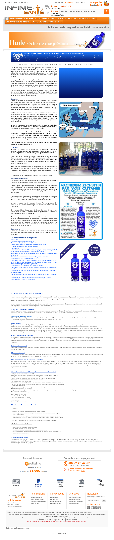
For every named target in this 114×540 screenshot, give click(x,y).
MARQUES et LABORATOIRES (23, 18)
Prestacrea (62, 533)
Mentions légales (74, 499)
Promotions (54, 497)
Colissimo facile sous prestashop (18, 528)
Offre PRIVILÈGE (36, 497)
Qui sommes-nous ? (75, 497)
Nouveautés (54, 499)
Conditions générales (76, 501)
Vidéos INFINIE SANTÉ (38, 501)
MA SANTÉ (44, 18)
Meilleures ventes (55, 501)
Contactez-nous (74, 503)
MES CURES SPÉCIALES (84, 18)
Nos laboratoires (55, 503)
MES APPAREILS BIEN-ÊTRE (18, 22)
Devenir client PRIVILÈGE (43, 22)
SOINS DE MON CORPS (61, 18)
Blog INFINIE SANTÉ (37, 499)
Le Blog (58, 22)
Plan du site (35, 503)
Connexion (69, 2)
